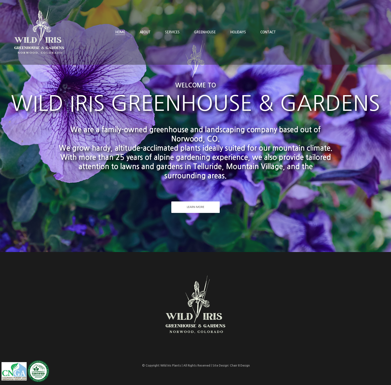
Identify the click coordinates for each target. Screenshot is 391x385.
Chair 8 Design (240, 365)
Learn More (195, 207)
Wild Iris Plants (170, 365)
